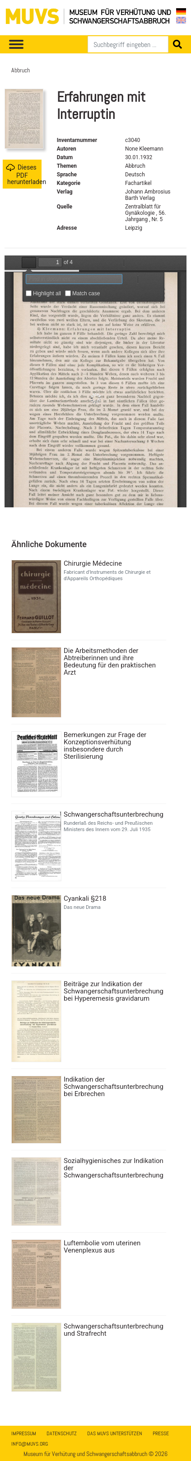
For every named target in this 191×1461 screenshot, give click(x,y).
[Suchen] (128, 44)
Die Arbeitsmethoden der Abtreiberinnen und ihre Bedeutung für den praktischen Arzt (110, 661)
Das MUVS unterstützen (114, 1433)
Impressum (23, 1433)
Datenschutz (62, 1433)
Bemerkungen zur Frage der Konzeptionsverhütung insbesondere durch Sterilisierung (105, 745)
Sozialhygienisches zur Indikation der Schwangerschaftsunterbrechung (113, 1168)
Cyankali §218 (85, 898)
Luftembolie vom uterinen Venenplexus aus (102, 1246)
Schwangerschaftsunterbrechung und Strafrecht (113, 1330)
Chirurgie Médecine (93, 563)
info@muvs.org (29, 1443)
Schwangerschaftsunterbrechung (113, 814)
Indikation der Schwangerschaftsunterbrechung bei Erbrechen (113, 1086)
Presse (161, 1433)
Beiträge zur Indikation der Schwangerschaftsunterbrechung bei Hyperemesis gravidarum (113, 991)
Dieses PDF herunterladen (24, 174)
